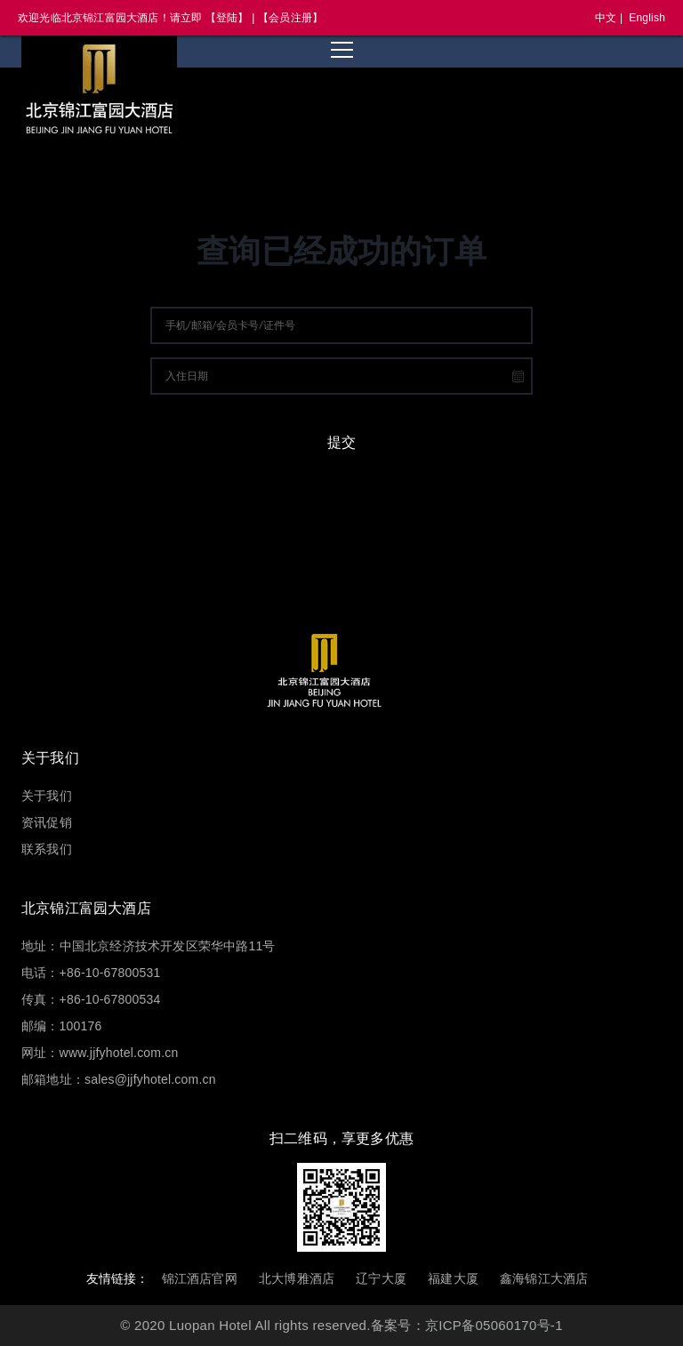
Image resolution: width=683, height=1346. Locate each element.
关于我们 (46, 796)
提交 (341, 442)
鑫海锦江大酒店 (544, 1278)
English (647, 18)
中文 (605, 18)
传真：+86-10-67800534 (90, 999)
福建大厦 (453, 1278)
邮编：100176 (61, 1026)
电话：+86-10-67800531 (90, 972)
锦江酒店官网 (199, 1278)
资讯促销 (46, 822)
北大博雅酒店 (296, 1278)
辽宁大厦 (381, 1278)
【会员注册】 (290, 18)
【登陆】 (227, 18)
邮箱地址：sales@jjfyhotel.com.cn (118, 1079)
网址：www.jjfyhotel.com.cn (99, 1053)
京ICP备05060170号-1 (494, 1325)
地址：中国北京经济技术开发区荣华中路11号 (148, 946)
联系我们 (46, 849)
